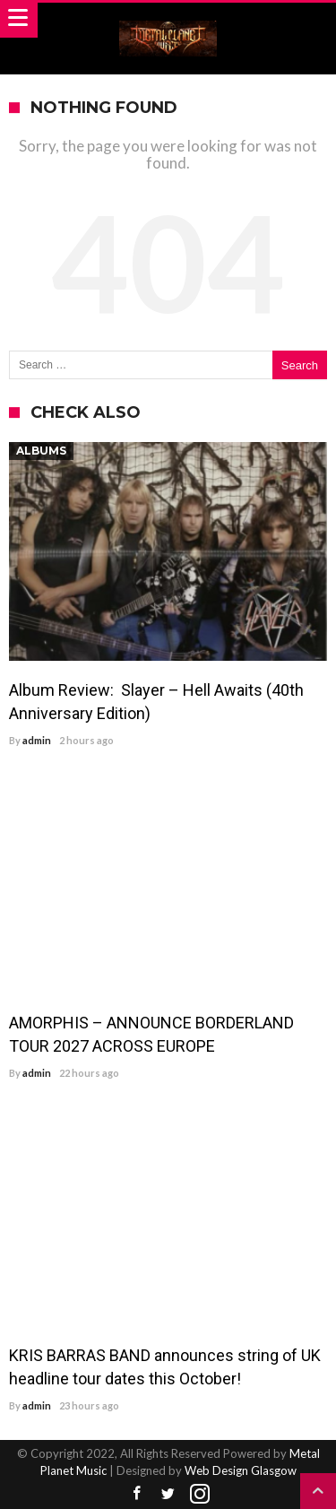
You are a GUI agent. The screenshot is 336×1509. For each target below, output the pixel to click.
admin (36, 740)
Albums (41, 450)
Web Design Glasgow (241, 1470)
